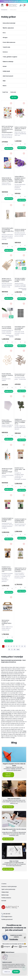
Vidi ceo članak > (8, 775)
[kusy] (7, 145)
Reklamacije (5, 895)
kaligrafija (4, 675)
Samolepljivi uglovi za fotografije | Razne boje (20, 328)
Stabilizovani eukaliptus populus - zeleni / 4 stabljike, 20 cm (20, 422)
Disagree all (7, 972)
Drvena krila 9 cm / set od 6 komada (20, 374)
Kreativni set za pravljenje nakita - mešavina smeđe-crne (7, 569)
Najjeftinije (5, 92)
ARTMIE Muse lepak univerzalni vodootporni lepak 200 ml (7, 471)
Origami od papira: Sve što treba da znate (14, 764)
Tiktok (14, 946)
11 (11, 649)
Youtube (23, 947)
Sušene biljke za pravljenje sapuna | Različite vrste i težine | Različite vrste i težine (20, 179)
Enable (16, 972)
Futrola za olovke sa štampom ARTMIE (20, 230)
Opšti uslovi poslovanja (8, 889)
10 (9, 649)
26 (14, 649)
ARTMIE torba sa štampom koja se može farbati (6, 280)
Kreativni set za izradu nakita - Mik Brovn (20, 469)
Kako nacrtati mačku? (14, 798)
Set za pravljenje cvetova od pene (6, 327)
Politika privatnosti (7, 919)
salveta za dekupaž (6, 696)
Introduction (4, 9)
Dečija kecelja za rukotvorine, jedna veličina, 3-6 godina (7, 179)
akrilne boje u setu (6, 713)
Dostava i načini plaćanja (9, 886)
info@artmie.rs (7, 916)
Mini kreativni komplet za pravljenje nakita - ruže (7, 623)
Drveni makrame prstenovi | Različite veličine (7, 375)
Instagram (5, 946)
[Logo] (11, 5)
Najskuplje (13, 92)
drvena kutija (20, 698)
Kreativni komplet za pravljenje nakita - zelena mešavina (20, 520)
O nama (3, 883)
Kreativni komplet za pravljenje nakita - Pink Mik (7, 519)
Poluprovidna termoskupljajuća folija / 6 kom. (7, 421)
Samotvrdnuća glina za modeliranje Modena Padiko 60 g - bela (7, 230)
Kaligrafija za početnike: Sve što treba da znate (14, 830)
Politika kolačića (6, 898)
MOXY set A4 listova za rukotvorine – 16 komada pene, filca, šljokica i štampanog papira (7, 129)
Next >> (18, 649)
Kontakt (3, 900)
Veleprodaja (5, 892)
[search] (20, 5)
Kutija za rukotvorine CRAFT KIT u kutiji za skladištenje (20, 128)
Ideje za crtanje (14, 861)
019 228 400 (6, 914)
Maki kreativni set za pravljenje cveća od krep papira (20, 569)
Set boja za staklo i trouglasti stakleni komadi (20, 280)
